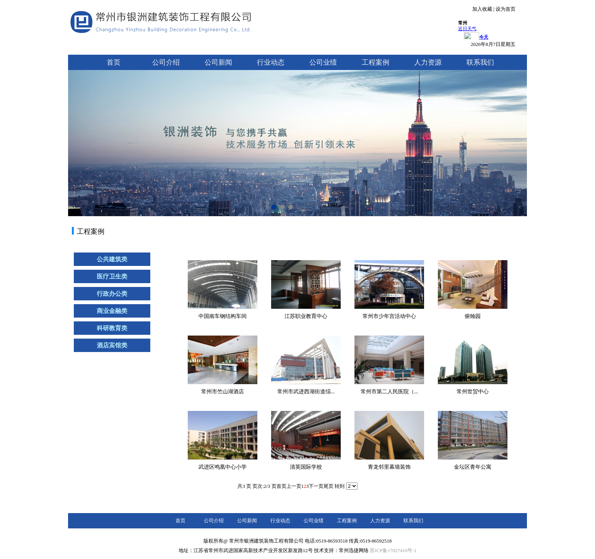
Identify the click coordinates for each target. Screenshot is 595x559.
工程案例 (375, 62)
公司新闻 (218, 62)
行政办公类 (112, 293)
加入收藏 (482, 9)
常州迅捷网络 (354, 550)
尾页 (328, 486)
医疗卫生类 (112, 276)
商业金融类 (112, 311)
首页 (113, 62)
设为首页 (505, 9)
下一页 (316, 486)
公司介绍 (166, 62)
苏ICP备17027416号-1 (393, 550)
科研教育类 (112, 328)
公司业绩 (323, 62)
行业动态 (270, 62)
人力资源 (428, 62)
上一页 (293, 486)
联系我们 (480, 62)
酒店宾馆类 (112, 345)
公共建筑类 (112, 259)
